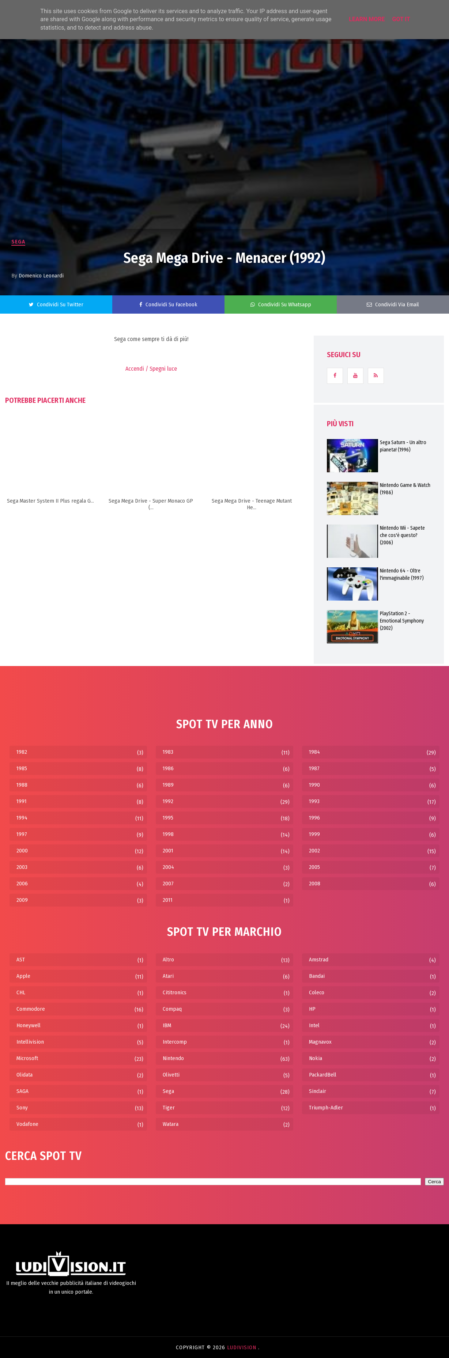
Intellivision (30, 1042)
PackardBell (322, 1074)
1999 (314, 834)
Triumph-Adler (326, 1107)
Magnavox (320, 1042)
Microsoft (27, 1058)
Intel (314, 1025)
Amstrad (318, 959)
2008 (314, 883)
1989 (168, 785)
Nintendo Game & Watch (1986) (405, 489)
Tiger (169, 1107)
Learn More (367, 19)
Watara (170, 1124)
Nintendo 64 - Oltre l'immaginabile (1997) (402, 574)
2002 (314, 850)
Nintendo (173, 1058)
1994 (21, 817)
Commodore (30, 1009)
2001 (168, 850)
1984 (314, 752)
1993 (314, 801)
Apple (23, 976)
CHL (20, 992)
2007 (168, 883)
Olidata (24, 1074)
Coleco (316, 992)
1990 (314, 785)
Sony (22, 1107)
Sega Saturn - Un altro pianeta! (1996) (403, 446)
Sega (18, 241)
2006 (22, 883)
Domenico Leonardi (41, 275)
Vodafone (27, 1124)
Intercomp (175, 1042)
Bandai (317, 976)
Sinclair (317, 1091)
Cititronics (174, 992)
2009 (22, 900)
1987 (314, 768)
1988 (21, 785)
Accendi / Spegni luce (151, 368)
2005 (314, 867)
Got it (401, 19)
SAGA (22, 1091)
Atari (168, 976)
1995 (168, 817)
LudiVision (242, 1347)
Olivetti (171, 1074)
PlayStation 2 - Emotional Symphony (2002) (402, 620)
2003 (21, 867)
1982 (21, 752)
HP (312, 1009)
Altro (168, 959)
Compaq (172, 1009)
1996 (314, 817)
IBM (167, 1025)
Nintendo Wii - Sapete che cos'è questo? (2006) (402, 535)
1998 (168, 834)
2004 (168, 867)
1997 (21, 834)
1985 (21, 768)
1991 (21, 801)
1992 (168, 801)
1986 (168, 768)
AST (20, 959)
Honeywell (28, 1025)
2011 (168, 900)
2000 (22, 850)
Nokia (315, 1058)
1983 (168, 752)
